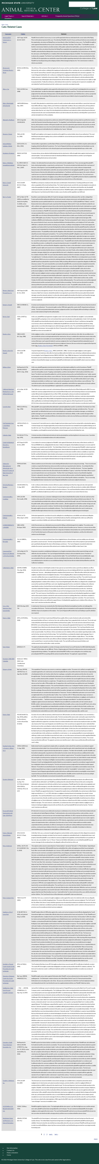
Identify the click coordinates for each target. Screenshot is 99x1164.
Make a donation (12, 1153)
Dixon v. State (6, 714)
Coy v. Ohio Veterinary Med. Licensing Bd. (7, 608)
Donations (8, 18)
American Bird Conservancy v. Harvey (7, 40)
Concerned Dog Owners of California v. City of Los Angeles (8, 553)
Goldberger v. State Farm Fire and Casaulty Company (8, 990)
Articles (44, 16)
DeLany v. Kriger (7, 669)
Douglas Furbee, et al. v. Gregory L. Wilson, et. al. (8, 748)
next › (51, 1134)
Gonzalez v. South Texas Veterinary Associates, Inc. (7, 1045)
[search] (79, 4)
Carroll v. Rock (7, 406)
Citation (23, 34)
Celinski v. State (7, 435)
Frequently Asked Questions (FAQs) (67, 16)
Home (3, 24)
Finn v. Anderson (7, 846)
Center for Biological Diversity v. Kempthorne (8, 445)
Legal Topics (9, 16)
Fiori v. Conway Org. (8, 898)
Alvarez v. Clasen (7, 134)
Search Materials (27, 16)
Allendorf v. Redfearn (8, 120)
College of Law (29, 1160)
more (95, 1139)
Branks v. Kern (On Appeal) (45, 345)
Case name (8, 34)
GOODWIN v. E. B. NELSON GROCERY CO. (8, 1109)
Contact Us (10, 1150)
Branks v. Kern (7, 334)
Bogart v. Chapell (7, 305)
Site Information (12, 1148)
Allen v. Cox (6, 89)
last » (56, 1134)
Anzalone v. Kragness (8, 153)
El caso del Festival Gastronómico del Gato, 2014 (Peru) (8, 813)
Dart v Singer (6, 647)
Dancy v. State (6, 618)
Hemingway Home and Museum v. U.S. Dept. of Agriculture (8, 1121)
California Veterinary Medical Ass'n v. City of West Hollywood (8, 392)
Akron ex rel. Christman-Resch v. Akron (8, 70)
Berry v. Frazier (7, 197)
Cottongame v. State (8, 568)
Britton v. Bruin (7, 367)
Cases (6, 24)
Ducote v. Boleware (8, 779)
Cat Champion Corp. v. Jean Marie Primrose (8, 425)
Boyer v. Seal (6, 316)
